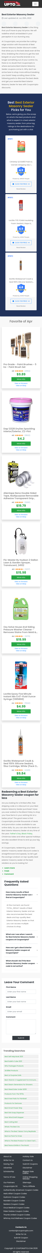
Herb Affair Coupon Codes (15, 1193)
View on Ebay (21, 385)
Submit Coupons (30, 1164)
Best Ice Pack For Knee (13, 1136)
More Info (21, 379)
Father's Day (15, 833)
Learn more (9, 868)
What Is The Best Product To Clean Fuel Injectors (23, 1141)
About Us (7, 1156)
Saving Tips (8, 1164)
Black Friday (27, 833)
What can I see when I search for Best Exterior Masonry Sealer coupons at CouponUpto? (20, 937)
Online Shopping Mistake (30, 1178)
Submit (21, 1038)
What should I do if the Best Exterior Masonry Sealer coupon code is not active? (20, 963)
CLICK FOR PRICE (21, 184)
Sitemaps (27, 1182)
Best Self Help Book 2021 (14, 1056)
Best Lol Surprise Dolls (13, 1075)
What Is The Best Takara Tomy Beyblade (20, 1131)
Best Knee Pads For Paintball (16, 1098)
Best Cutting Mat (11, 1122)
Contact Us (28, 1160)
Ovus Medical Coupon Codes (16, 1207)
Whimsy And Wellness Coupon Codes (20, 1218)
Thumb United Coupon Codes (16, 1214)
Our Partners (9, 1182)
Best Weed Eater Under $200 (16, 1089)
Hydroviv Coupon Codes (14, 1197)
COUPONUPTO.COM (24, 1248)
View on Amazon (21, 383)
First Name (11, 987)
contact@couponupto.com (21, 1230)
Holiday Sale (28, 1156)
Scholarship (8, 1171)
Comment (9, 874)
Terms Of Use (9, 1177)
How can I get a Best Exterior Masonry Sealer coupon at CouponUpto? (18, 950)
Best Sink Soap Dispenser (14, 1112)
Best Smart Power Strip (13, 1108)
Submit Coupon (21, 1237)
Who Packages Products (14, 1066)
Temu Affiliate (29, 1186)
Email (8, 1007)
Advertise (7, 1167)
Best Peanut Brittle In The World (17, 1145)
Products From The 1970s (14, 1094)
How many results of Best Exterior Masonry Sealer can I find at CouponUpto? (19, 895)
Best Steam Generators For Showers (18, 1084)
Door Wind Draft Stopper (14, 1117)
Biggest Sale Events (28, 1172)
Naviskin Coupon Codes (14, 1200)
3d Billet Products (11, 1070)
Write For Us (8, 1160)
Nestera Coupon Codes (13, 1204)
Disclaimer (27, 1167)
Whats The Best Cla (12, 1127)
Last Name (11, 997)
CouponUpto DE (10, 1186)
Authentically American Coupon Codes (20, 1190)
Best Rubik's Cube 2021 (13, 1061)
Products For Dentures (13, 1103)
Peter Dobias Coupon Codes (16, 1211)
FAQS (6, 871)
